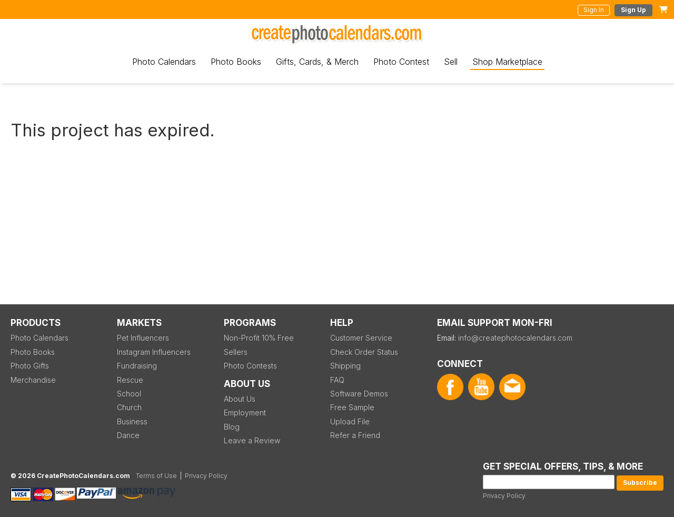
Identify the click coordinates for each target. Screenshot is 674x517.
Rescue (130, 379)
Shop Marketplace (507, 61)
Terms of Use (156, 476)
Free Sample (352, 407)
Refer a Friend (355, 435)
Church (129, 407)
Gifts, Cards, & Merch (317, 61)
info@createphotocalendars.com (515, 337)
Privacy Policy (504, 496)
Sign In (593, 10)
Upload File (350, 421)
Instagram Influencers (154, 351)
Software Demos (359, 393)
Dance (128, 435)
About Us (239, 398)
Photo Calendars (164, 61)
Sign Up (633, 10)
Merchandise (33, 379)
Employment (245, 412)
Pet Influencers (143, 337)
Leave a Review (252, 440)
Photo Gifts (30, 365)
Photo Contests (250, 365)
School (129, 393)
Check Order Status (364, 351)
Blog (232, 426)
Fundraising (137, 365)
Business (132, 421)
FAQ (337, 379)
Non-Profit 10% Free (259, 337)
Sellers (235, 351)
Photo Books (236, 61)
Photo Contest (401, 61)
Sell (451, 61)
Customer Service (361, 337)
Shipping (345, 365)
